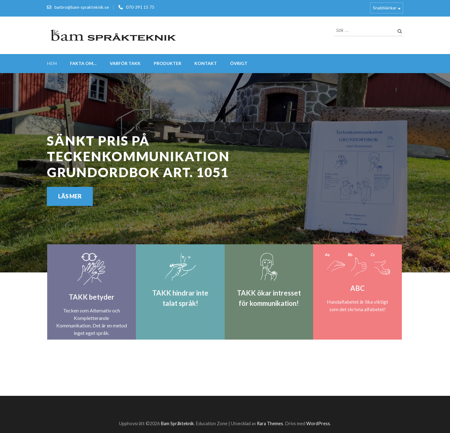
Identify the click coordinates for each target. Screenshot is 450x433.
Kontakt (205, 63)
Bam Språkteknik (177, 423)
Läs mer (70, 196)
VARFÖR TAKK (125, 63)
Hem (52, 63)
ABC (357, 288)
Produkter (167, 63)
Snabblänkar (385, 7)
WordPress (318, 423)
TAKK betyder (91, 297)
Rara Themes (270, 423)
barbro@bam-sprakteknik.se (81, 7)
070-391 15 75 (140, 7)
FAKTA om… (83, 63)
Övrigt (239, 63)
